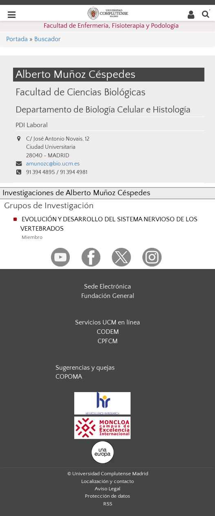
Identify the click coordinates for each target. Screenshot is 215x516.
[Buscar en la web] (205, 13)
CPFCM (107, 341)
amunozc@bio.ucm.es (53, 164)
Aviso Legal (107, 489)
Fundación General (107, 296)
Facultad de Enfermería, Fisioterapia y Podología (111, 25)
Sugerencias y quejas (85, 367)
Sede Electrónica (107, 286)
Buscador (47, 39)
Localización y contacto (107, 481)
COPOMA (68, 376)
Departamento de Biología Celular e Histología (103, 110)
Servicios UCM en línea (107, 322)
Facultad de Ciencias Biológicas (81, 92)
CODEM (108, 331)
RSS (107, 504)
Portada (17, 39)
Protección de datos (107, 496)
